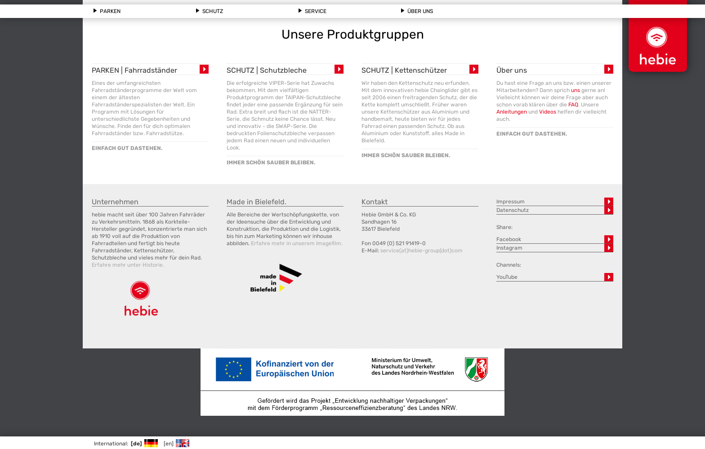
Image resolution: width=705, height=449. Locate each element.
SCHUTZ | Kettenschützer (404, 70)
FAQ (573, 104)
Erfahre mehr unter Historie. (128, 265)
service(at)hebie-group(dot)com (421, 250)
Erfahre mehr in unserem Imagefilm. (297, 243)
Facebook (508, 239)
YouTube (507, 277)
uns (575, 90)
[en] (176, 443)
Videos (547, 112)
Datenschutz (512, 210)
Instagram (509, 248)
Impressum (510, 201)
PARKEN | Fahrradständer (134, 70)
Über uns (511, 70)
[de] (144, 443)
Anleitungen (511, 112)
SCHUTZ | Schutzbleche (267, 70)
